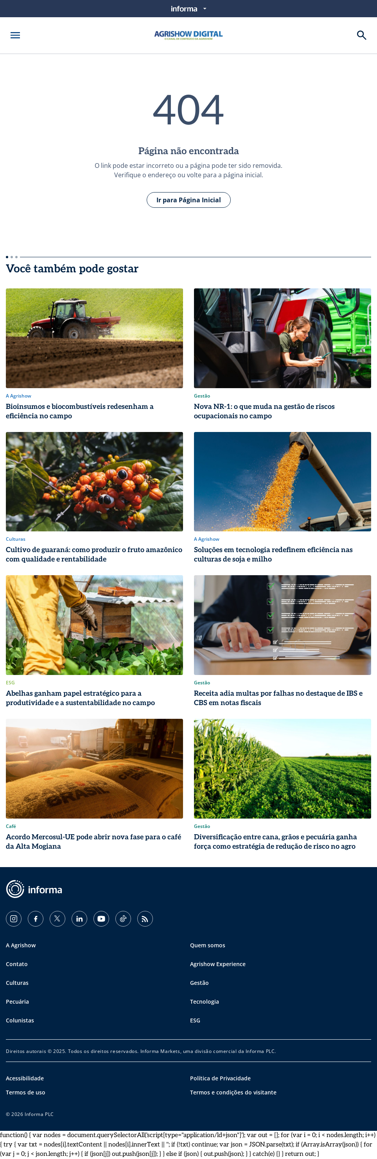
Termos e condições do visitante (233, 1092)
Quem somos (207, 945)
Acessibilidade (25, 1078)
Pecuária (17, 1001)
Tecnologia (204, 1001)
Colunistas (20, 1020)
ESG (195, 1020)
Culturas (17, 982)
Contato (17, 964)
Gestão (199, 982)
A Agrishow (21, 945)
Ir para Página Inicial (188, 200)
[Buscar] (361, 35)
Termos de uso (25, 1092)
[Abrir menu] (15, 35)
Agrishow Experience (218, 964)
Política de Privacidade (220, 1078)
